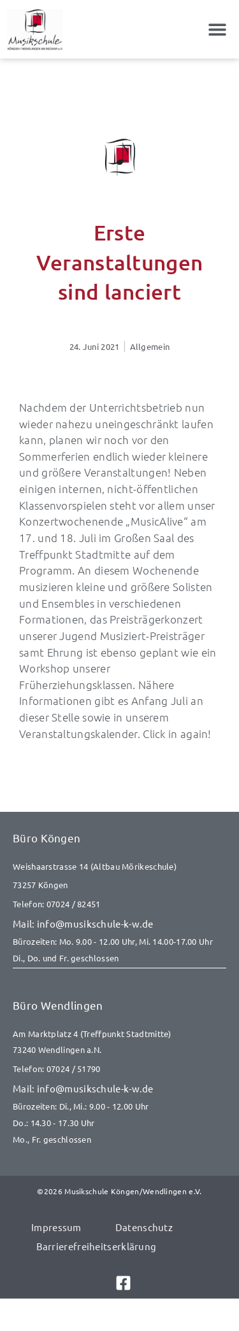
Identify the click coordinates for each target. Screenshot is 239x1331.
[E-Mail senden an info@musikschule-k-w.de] (119, 924)
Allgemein (150, 346)
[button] (217, 29)
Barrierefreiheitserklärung (96, 1246)
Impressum (56, 1227)
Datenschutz (144, 1227)
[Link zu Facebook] (119, 1283)
